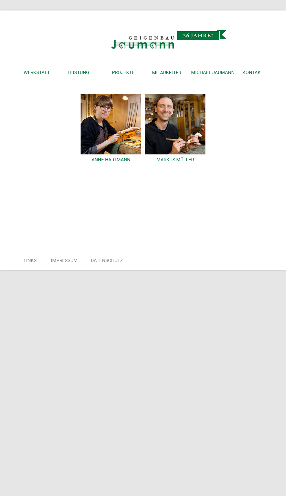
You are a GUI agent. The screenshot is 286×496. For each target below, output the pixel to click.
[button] (44, 72)
